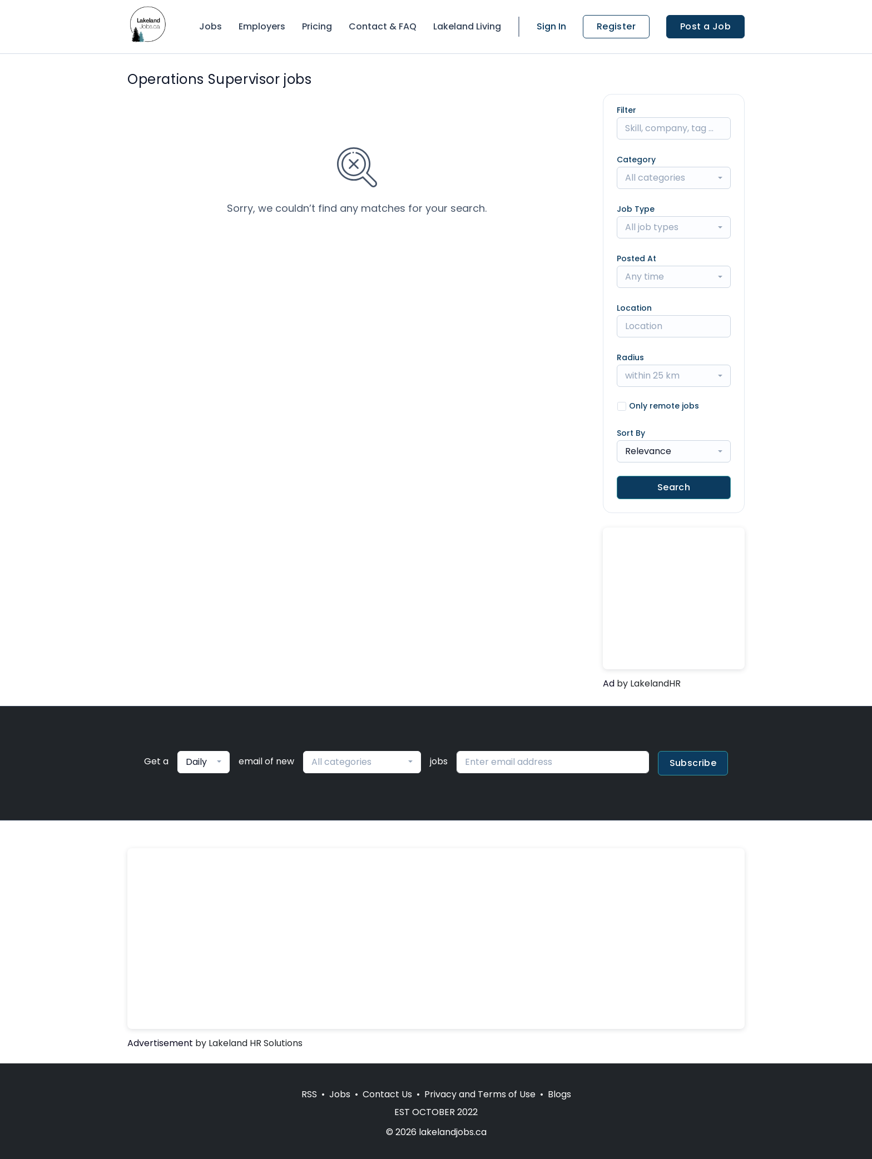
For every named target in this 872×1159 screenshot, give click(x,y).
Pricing (317, 26)
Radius (630, 357)
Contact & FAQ (383, 26)
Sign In (551, 26)
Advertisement (160, 1043)
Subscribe (693, 763)
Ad (609, 683)
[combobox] (674, 178)
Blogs (559, 1094)
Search (673, 487)
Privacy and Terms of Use (480, 1094)
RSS (309, 1094)
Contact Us (387, 1094)
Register (616, 26)
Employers (262, 26)
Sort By (631, 433)
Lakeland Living (467, 26)
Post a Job (705, 26)
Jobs (210, 26)
